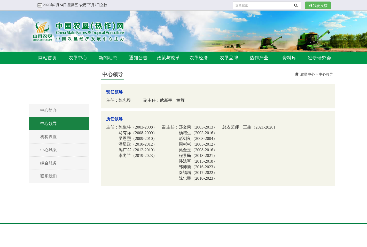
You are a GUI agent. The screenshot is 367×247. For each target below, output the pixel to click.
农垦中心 (77, 57)
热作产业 (259, 57)
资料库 (289, 57)
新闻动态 (108, 57)
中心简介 (48, 110)
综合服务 (48, 163)
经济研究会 (319, 57)
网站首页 (47, 57)
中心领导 (48, 123)
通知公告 (138, 57)
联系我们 (48, 176)
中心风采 (48, 150)
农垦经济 (198, 57)
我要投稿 (317, 6)
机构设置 (48, 136)
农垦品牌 (229, 57)
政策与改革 (168, 57)
